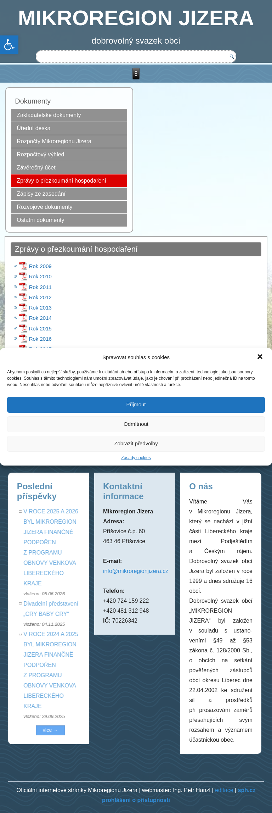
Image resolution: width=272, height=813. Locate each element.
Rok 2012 (40, 297)
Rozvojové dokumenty (44, 207)
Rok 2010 (40, 276)
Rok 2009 (40, 266)
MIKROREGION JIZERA (136, 18)
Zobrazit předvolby (136, 443)
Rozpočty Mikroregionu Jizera (54, 141)
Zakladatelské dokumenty (49, 115)
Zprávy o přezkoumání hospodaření (61, 181)
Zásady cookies (136, 457)
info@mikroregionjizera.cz (135, 571)
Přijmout (136, 404)
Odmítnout (136, 424)
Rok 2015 (40, 328)
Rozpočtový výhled (40, 154)
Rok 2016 (40, 339)
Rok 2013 (40, 308)
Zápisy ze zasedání (41, 194)
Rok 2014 (40, 318)
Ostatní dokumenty (40, 220)
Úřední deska (33, 128)
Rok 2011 (40, 287)
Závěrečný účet (36, 168)
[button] (260, 357)
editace (224, 790)
